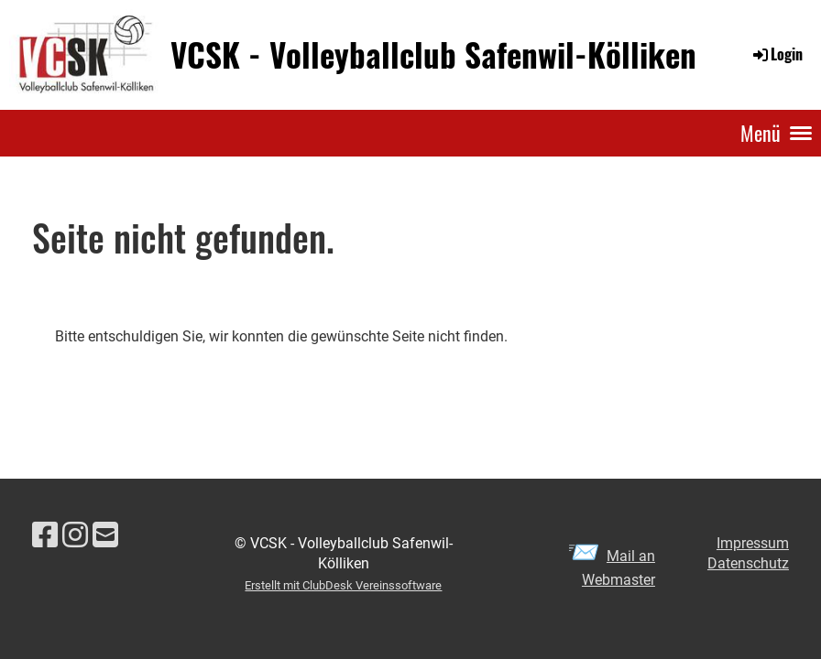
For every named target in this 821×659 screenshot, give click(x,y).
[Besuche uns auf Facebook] (45, 535)
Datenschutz (748, 563)
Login (776, 54)
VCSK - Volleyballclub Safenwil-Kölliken (433, 54)
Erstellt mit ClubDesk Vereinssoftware (343, 585)
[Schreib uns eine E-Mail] (105, 535)
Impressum (753, 543)
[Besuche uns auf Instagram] (75, 535)
